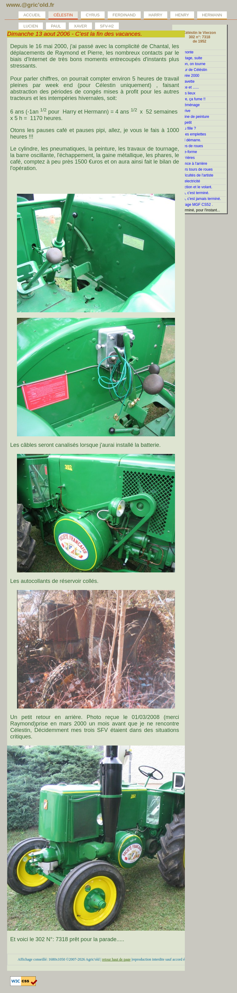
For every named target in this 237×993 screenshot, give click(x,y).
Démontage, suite (187, 58)
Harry (156, 15)
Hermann (212, 15)
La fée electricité (186, 181)
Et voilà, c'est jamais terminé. (197, 199)
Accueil (31, 15)
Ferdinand (124, 15)
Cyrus (93, 15)
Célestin (63, 15)
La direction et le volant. (192, 187)
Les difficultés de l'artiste (193, 175)
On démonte (183, 52)
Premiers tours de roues (193, 169)
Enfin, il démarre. (187, 140)
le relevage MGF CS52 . (193, 204)
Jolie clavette (183, 81)
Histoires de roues (188, 146)
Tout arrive (181, 111)
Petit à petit (182, 122)
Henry (182, 15)
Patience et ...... (186, 87)
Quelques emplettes (189, 134)
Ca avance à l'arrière (190, 163)
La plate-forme (185, 152)
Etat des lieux (184, 93)
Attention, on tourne (189, 64)
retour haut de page (116, 959)
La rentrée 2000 (186, 75)
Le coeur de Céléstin (190, 70)
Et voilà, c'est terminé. (191, 193)
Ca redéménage (186, 105)
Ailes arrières (184, 158)
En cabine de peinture (191, 116)
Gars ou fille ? (184, 128)
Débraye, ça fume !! (189, 99)
